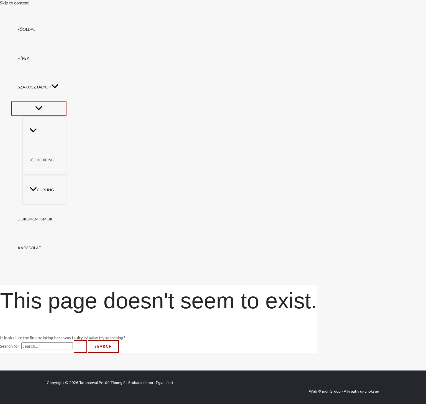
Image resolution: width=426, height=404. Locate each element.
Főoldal (26, 29)
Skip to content (14, 2)
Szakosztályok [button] (38, 87)
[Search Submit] (80, 346)
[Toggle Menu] (38, 108)
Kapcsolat (29, 247)
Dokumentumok (35, 219)
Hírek (23, 58)
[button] (54, 87)
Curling (42, 189)
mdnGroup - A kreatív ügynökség (350, 391)
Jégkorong (42, 145)
